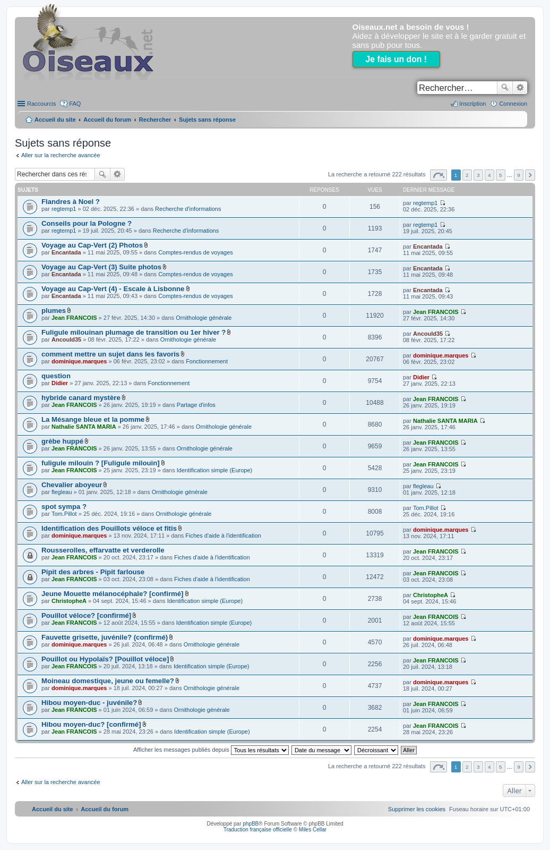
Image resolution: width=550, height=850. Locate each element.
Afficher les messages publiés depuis (211, 749)
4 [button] (489, 175)
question (56, 376)
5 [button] (500, 175)
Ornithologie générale (203, 317)
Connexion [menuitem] (513, 103)
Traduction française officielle (258, 829)
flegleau (61, 492)
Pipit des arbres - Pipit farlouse (92, 572)
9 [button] (518, 175)
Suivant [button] (530, 175)
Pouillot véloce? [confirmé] (86, 615)
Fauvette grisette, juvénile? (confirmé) (104, 637)
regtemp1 (63, 209)
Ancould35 (66, 339)
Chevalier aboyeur (71, 485)
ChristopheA (69, 601)
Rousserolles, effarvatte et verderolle (103, 550)
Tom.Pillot (64, 514)
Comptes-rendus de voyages (195, 252)
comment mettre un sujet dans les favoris (110, 354)
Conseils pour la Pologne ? (86, 223)
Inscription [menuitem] (472, 103)
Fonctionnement (207, 361)
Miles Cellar (312, 829)
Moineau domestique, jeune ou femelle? (107, 681)
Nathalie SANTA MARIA (83, 426)
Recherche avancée (520, 87)
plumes (53, 310)
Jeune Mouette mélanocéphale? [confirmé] (112, 594)
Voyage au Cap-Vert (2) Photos (92, 245)
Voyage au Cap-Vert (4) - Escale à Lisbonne (112, 289)
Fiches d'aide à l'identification (223, 535)
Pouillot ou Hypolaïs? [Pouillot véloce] (105, 659)
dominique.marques (79, 361)
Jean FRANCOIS (74, 317)
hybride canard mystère (81, 398)
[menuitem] (416, 809)
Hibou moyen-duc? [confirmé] (91, 724)
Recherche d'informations (188, 209)
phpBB (251, 824)
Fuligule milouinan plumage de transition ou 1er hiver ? (133, 332)
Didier (59, 383)
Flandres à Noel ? (70, 202)
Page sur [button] (438, 175)
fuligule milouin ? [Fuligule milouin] (100, 463)
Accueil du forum (107, 119)
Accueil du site (55, 119)
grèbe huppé (62, 441)
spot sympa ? (64, 507)
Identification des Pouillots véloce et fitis (109, 528)
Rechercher (505, 87)
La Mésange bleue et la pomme (92, 419)
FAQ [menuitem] (75, 103)
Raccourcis (41, 103)
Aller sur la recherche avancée (60, 155)
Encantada (66, 252)
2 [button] (467, 175)
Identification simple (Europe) (214, 470)
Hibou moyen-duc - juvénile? (89, 703)
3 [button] (478, 175)
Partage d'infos (196, 405)
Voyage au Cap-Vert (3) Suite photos (101, 267)
